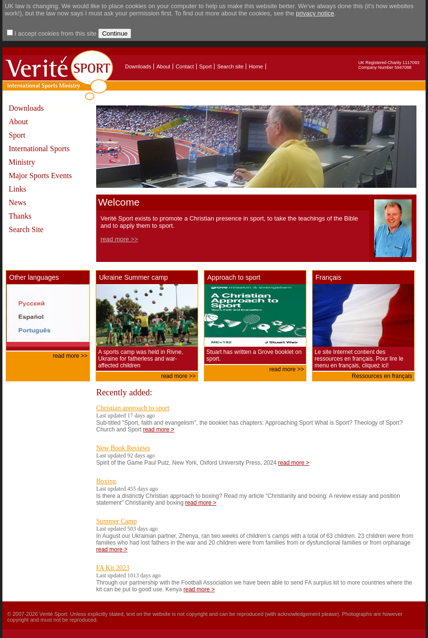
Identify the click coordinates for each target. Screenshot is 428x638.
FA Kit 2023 (112, 568)
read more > (158, 429)
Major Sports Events (40, 175)
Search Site (26, 229)
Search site (230, 66)
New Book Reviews (123, 448)
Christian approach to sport (132, 408)
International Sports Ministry (39, 155)
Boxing (106, 481)
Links (17, 189)
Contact (185, 66)
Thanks (20, 216)
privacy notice (315, 13)
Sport (205, 66)
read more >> (119, 239)
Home (256, 66)
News (17, 202)
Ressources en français (382, 376)
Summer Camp (116, 521)
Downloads (138, 66)
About (163, 66)
